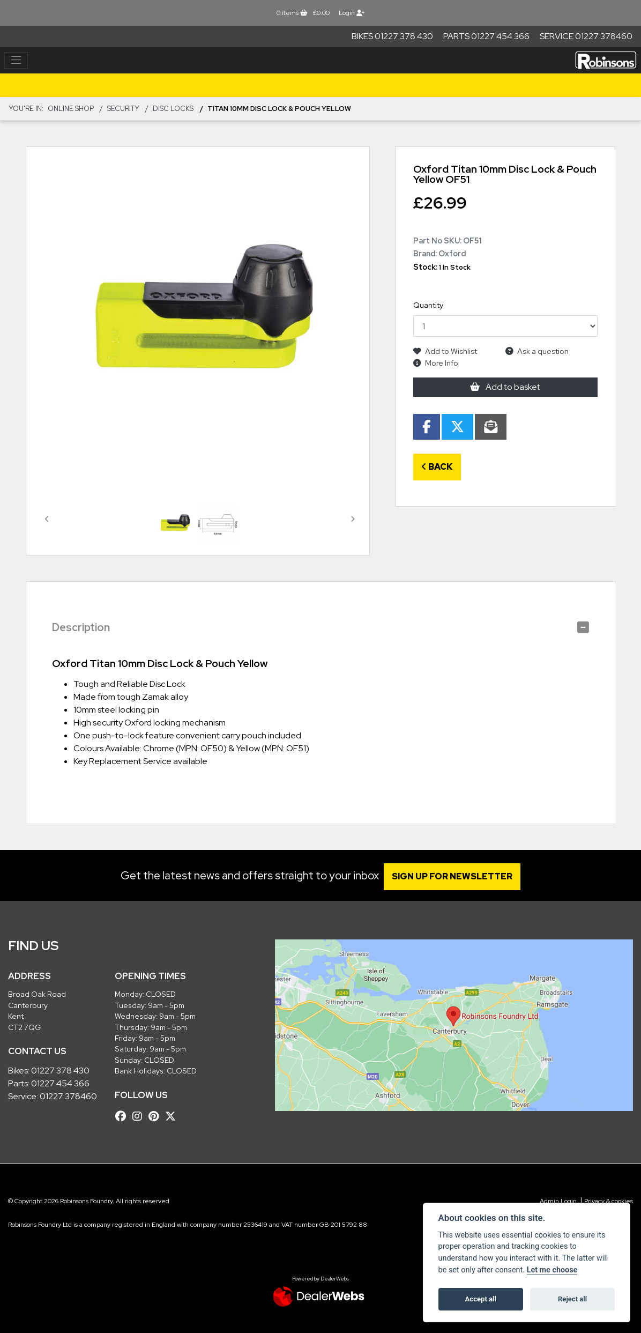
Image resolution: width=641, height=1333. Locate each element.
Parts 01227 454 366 (486, 36)
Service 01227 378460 (586, 36)
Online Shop (71, 108)
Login (351, 13)
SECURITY (123, 108)
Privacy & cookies (608, 1201)
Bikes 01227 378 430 (392, 36)
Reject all (572, 1299)
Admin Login (558, 1201)
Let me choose (552, 1270)
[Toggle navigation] (16, 60)
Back (437, 466)
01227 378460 (68, 1096)
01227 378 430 (60, 1070)
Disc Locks (173, 108)
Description (81, 627)
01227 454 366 (60, 1083)
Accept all (480, 1299)
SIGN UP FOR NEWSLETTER (457, 876)
